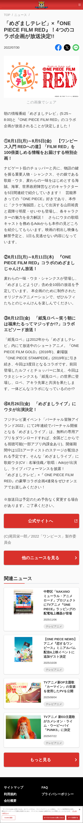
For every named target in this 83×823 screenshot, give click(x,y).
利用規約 (10, 794)
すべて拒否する (73, 819)
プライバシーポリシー (58, 794)
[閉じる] (79, 810)
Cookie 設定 (8, 819)
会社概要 (10, 800)
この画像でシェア (41, 102)
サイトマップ (13, 787)
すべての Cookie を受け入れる (54, 819)
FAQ (45, 787)
